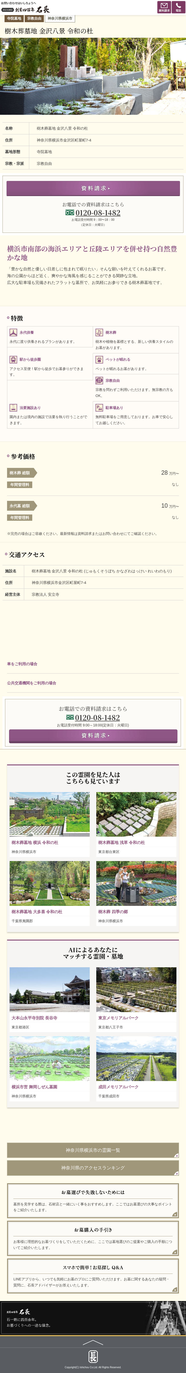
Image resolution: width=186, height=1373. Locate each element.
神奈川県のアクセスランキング (93, 1167)
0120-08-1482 (98, 212)
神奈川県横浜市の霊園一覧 (93, 1150)
